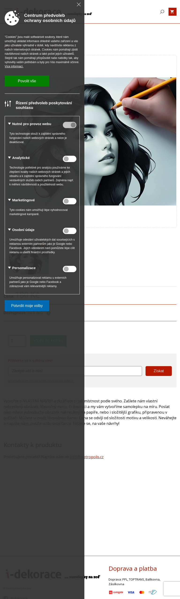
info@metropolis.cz (87, 456)
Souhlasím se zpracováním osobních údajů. (41, 380)
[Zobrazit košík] (172, 12)
